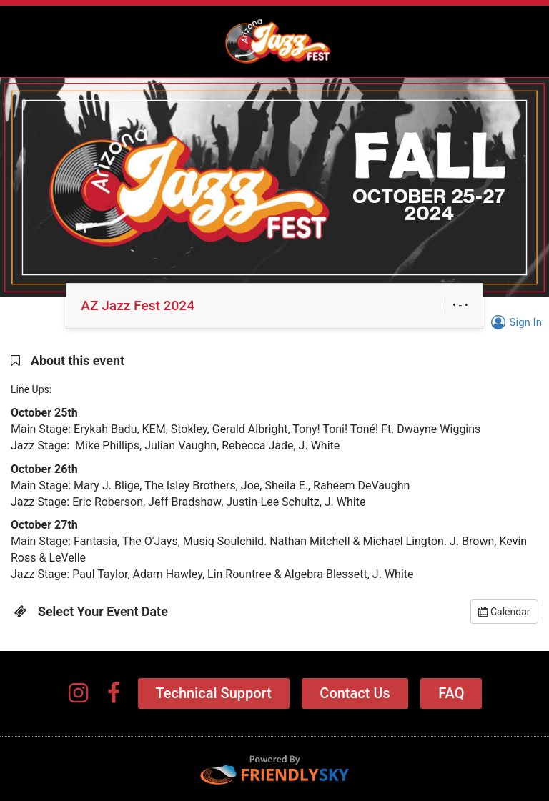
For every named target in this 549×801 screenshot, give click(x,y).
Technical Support (214, 693)
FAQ (451, 693)
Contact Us (355, 693)
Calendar (504, 611)
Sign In (514, 322)
